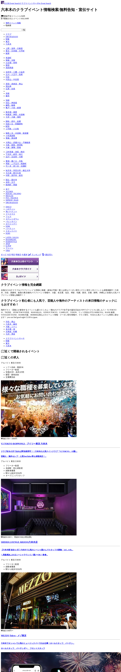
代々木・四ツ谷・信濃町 (16, 166)
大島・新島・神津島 (14, 145)
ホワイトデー (11, 224)
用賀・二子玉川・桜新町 (16, 164)
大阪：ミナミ (11, 327)
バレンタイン (11, 221)
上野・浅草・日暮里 (14, 48)
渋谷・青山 (10, 322)
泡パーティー (11, 212)
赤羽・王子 (10, 182)
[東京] (7, 343)
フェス (8, 217)
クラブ (8, 34)
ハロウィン (10, 209)
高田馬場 (9, 68)
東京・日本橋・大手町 (15, 51)
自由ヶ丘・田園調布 (14, 124)
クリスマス (10, 214)
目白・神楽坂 (11, 103)
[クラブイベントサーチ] (15, 338)
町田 (7, 126)
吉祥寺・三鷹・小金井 (15, 72)
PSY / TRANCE (12, 198)
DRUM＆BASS (12, 37)
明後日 (18, 255)
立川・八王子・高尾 (14, 75)
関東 (7, 39)
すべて (4, 255)
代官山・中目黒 (12, 79)
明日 (13, 255)
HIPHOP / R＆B (12, 200)
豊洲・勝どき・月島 (14, 161)
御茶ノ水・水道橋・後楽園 (17, 133)
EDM (8, 226)
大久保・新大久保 (13, 173)
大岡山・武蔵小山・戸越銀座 (18, 143)
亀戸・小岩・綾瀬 (13, 108)
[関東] (7, 341)
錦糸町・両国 (11, 185)
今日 (9, 255)
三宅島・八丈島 (12, 129)
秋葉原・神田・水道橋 (15, 115)
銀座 (7, 53)
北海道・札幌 (11, 332)
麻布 (7, 96)
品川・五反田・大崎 (14, 157)
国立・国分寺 (11, 180)
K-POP (8, 246)
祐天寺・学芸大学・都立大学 (18, 170)
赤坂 (7, 93)
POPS (8, 233)
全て (7, 189)
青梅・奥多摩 (11, 138)
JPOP (8, 244)
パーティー (10, 229)
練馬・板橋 (10, 105)
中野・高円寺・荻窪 (14, 175)
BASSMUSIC (11, 240)
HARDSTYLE (11, 242)
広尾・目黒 (10, 89)
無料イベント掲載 (13, 23)
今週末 (24, 255)
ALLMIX (9, 191)
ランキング (34, 255)
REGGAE (9, 196)
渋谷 (7, 77)
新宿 (7, 65)
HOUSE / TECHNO (13, 194)
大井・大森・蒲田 (13, 117)
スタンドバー (11, 231)
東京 (7, 42)
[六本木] (8, 346)
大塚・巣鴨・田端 (13, 147)
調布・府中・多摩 (13, 121)
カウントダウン (12, 219)
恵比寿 (8, 86)
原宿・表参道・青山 (14, 84)
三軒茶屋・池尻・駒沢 (15, 152)
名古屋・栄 (10, 329)
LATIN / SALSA (12, 237)
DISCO (8, 207)
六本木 (8, 44)
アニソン (9, 248)
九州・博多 (10, 334)
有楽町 (8, 58)
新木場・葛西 (11, 112)
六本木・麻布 (11, 324)
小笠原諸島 (10, 136)
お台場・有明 (11, 63)
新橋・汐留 (10, 60)
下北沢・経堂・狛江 (14, 154)
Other (8, 250)
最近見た (47, 255)
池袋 (7, 100)
